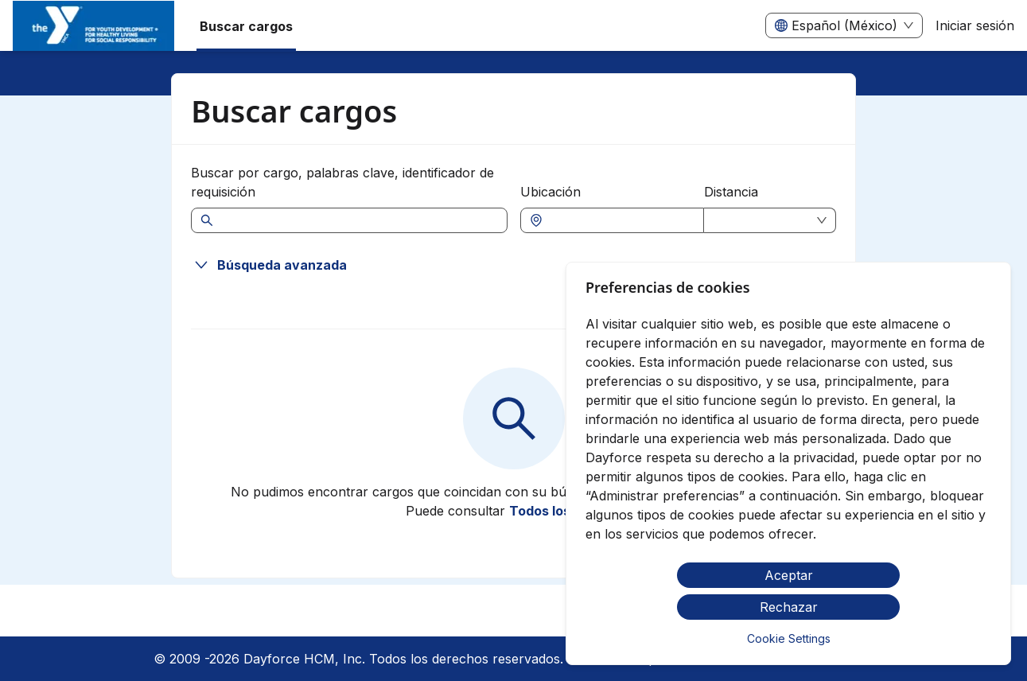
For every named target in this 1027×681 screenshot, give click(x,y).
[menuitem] (93, 26)
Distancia (731, 192)
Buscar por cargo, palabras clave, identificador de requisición (342, 182)
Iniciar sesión (975, 25)
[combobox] (620, 220)
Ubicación (550, 192)
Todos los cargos (563, 511)
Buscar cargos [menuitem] (246, 26)
